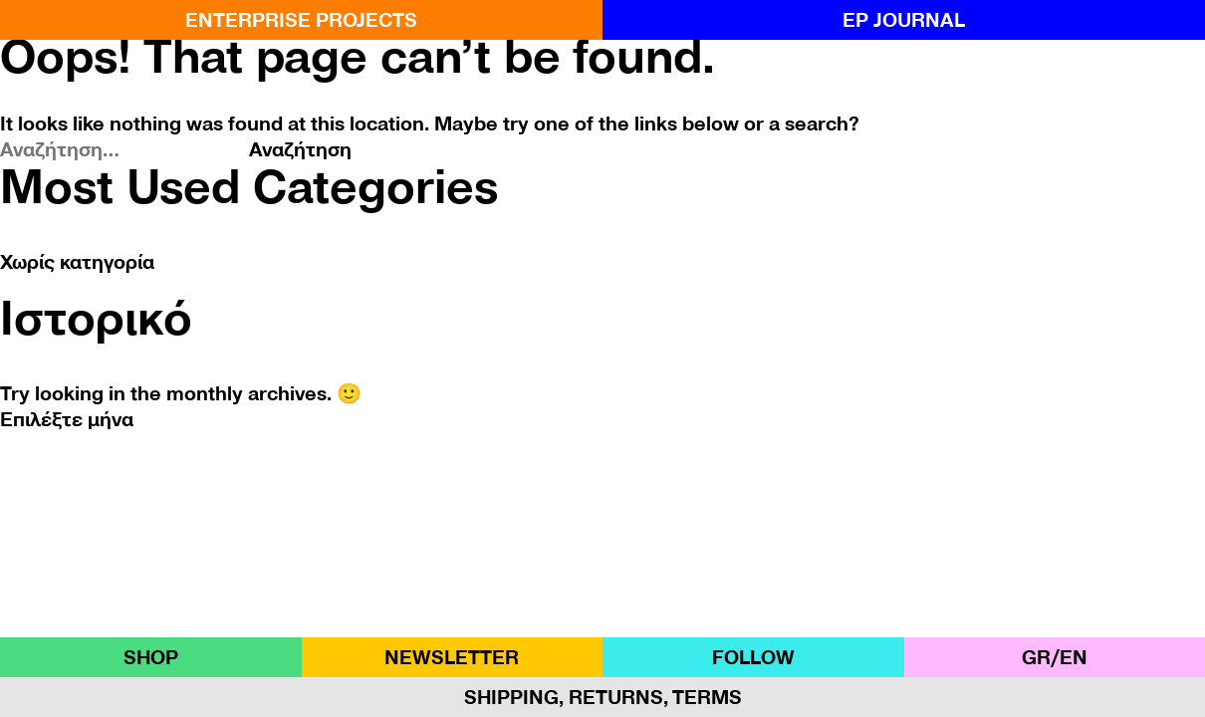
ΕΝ (1073, 657)
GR (1036, 657)
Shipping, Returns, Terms (603, 697)
